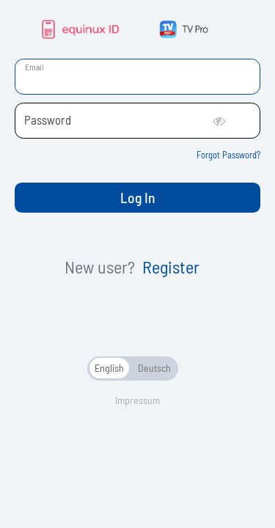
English (109, 368)
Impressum (137, 400)
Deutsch (154, 368)
